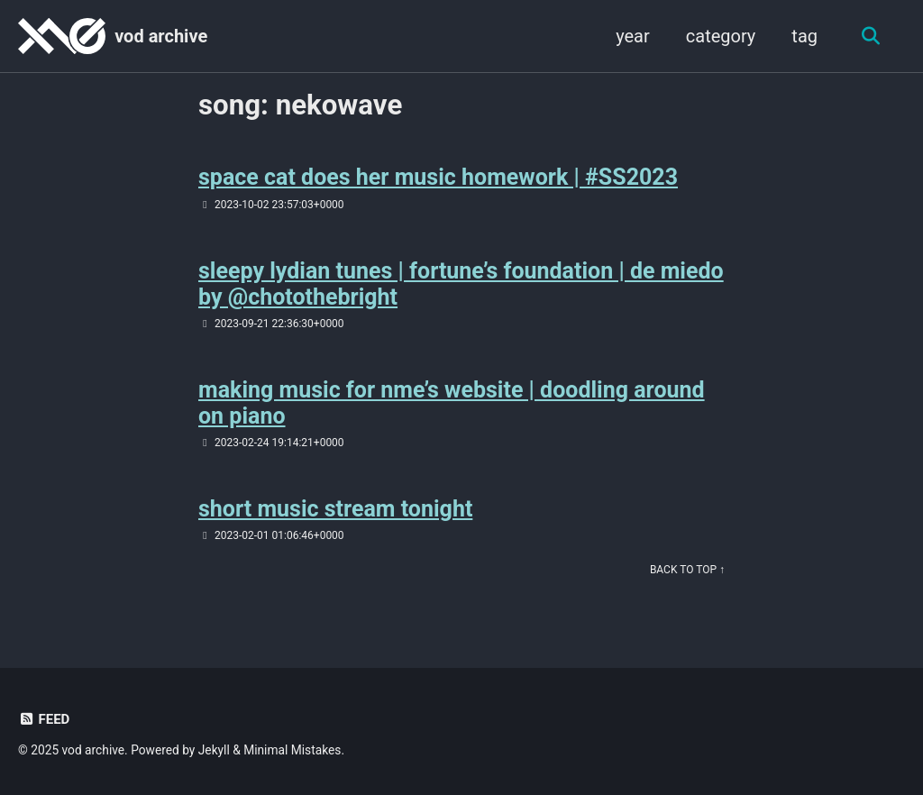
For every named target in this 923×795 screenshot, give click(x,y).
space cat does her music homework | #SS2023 (438, 177)
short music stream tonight (335, 509)
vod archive (160, 36)
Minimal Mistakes (292, 750)
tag (804, 36)
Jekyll (214, 750)
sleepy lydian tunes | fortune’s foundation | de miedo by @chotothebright (461, 284)
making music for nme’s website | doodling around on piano (451, 403)
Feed (43, 719)
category (721, 36)
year (633, 36)
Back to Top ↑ (687, 569)
